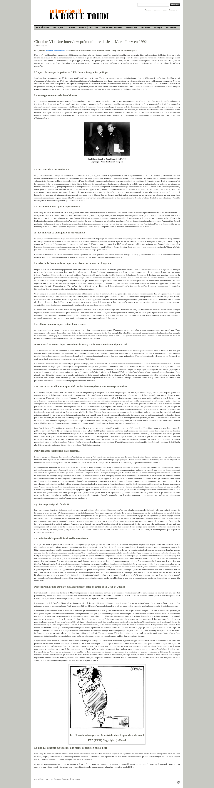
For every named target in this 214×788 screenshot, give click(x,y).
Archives (145, 27)
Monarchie (131, 27)
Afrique (158, 27)
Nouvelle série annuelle (55, 50)
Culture (71, 27)
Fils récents (42, 27)
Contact (157, 10)
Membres (147, 10)
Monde (82, 27)
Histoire (93, 27)
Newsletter (173, 10)
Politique (58, 27)
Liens (165, 10)
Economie (171, 27)
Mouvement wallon (112, 27)
